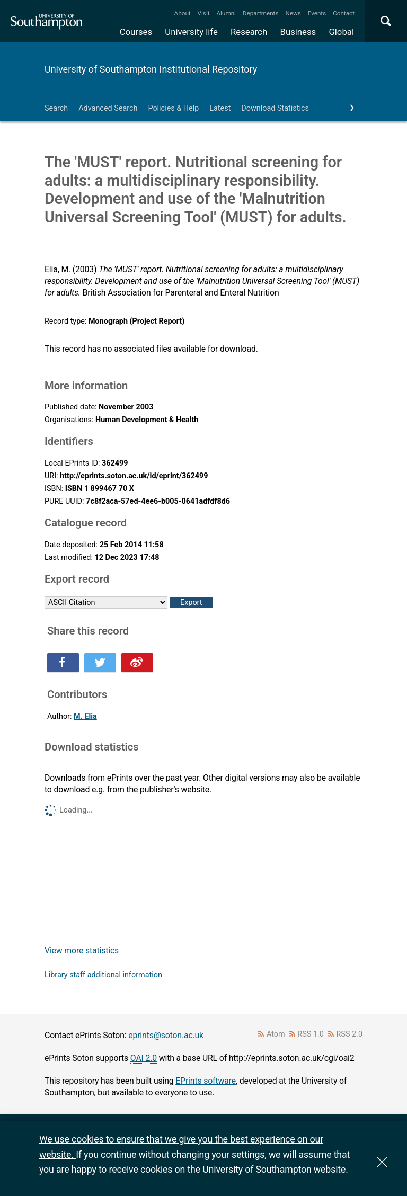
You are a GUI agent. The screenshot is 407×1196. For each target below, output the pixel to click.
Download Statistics (275, 108)
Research (249, 31)
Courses (136, 31)
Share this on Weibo (137, 662)
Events (317, 13)
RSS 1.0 (310, 1034)
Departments (261, 13)
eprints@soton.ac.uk (166, 1035)
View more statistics (82, 950)
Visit (204, 13)
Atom (276, 1034)
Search (56, 108)
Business (298, 31)
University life (191, 31)
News (292, 13)
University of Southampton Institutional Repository (151, 69)
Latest (220, 108)
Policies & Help (173, 108)
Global (341, 31)
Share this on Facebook (63, 662)
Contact (344, 13)
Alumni (225, 13)
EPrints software (205, 1081)
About (182, 13)
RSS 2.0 (350, 1034)
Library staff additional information (103, 974)
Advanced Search (107, 108)
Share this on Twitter (100, 662)
